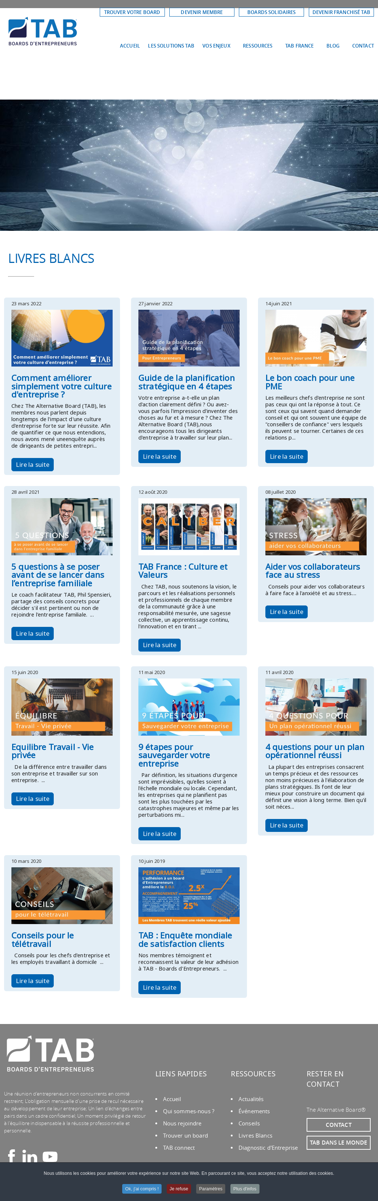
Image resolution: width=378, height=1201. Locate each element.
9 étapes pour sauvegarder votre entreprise (174, 755)
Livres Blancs (255, 1135)
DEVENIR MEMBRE (202, 12)
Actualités (251, 1099)
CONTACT (338, 1124)
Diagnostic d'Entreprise (268, 1147)
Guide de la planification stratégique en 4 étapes (186, 382)
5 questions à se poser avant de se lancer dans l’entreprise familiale (57, 575)
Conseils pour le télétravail (42, 939)
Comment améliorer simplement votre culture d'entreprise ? (61, 386)
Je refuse (179, 1189)
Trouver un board (185, 1135)
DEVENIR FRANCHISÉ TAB (341, 12)
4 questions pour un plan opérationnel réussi (315, 751)
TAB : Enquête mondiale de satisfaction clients (185, 939)
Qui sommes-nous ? (188, 1111)
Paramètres (210, 1189)
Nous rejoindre (182, 1123)
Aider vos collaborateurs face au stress (312, 570)
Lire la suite (32, 464)
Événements (254, 1111)
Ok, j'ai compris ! (142, 1189)
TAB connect (179, 1147)
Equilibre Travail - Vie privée (52, 751)
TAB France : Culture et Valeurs (182, 570)
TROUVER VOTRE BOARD (132, 12)
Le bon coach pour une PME (309, 382)
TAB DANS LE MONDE (338, 1142)
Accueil (172, 1099)
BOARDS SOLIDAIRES (271, 12)
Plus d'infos (245, 1189)
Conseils (249, 1123)
